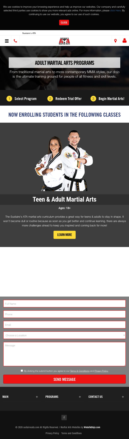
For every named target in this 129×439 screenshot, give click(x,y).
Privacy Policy (52, 433)
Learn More (64, 235)
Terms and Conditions (71, 433)
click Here (115, 10)
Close (64, 22)
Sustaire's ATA (29, 33)
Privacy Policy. (101, 370)
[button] (65, 41)
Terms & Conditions (80, 370)
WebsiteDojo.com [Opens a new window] (92, 427)
